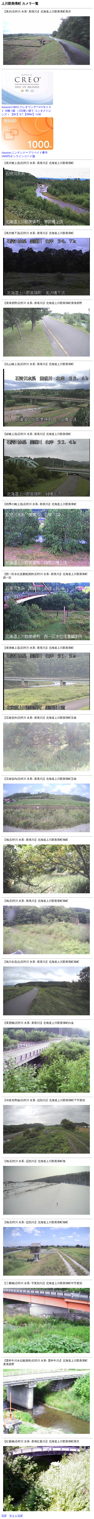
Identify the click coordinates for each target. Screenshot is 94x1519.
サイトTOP (16, 1515)
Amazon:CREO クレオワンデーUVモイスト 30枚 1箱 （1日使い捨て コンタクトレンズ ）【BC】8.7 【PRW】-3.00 (27, 109)
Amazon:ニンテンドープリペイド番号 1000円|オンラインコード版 (27, 153)
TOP (3, 1515)
